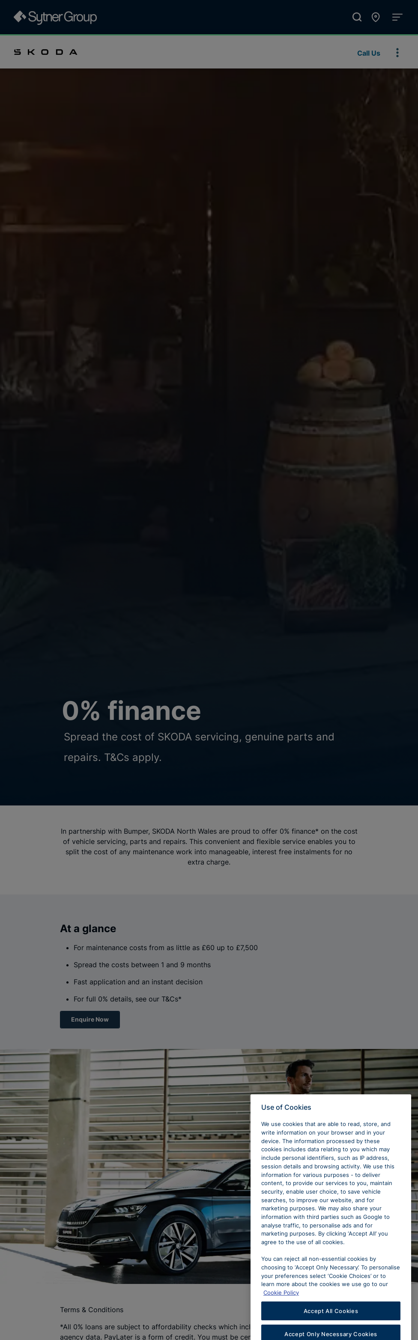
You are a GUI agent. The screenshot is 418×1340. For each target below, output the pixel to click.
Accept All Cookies (331, 1325)
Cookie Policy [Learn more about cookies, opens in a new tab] (281, 1307)
